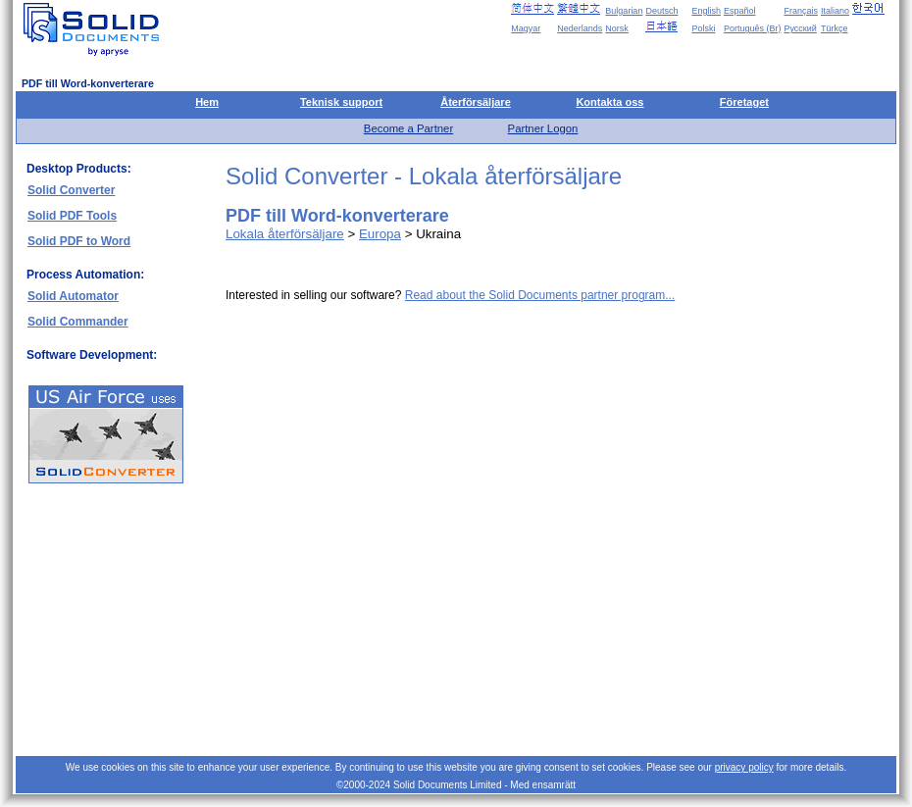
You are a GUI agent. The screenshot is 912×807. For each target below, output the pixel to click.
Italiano (835, 11)
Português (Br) (753, 28)
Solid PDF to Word (78, 241)
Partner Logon (543, 128)
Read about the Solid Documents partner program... (540, 295)
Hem (207, 102)
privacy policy (744, 767)
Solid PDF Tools (72, 216)
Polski (703, 28)
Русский (800, 28)
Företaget (744, 102)
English (706, 11)
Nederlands (579, 28)
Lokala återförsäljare (285, 234)
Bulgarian (623, 11)
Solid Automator (73, 296)
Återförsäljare (475, 102)
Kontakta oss (609, 102)
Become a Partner (408, 128)
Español (740, 11)
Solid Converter (71, 190)
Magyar (525, 28)
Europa (380, 234)
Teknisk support (341, 102)
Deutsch (661, 11)
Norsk (617, 28)
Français (801, 11)
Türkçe (834, 28)
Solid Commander (77, 321)
